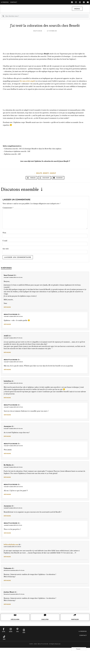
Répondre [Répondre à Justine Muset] (7, 604)
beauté (39, 173)
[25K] (4, 640)
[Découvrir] (15, 616)
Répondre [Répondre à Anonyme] (7, 436)
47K (17, 635)
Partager (75, 622)
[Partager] (74, 616)
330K (10, 635)
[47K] (17, 632)
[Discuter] (45, 616)
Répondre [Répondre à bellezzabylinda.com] (7, 556)
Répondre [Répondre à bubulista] (7, 397)
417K (3, 635)
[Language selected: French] (78, 649)
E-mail (5, 241)
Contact (83, 638)
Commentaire (8, 208)
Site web (6, 249)
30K (24, 636)
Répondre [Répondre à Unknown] (7, 580)
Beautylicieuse (10, 314)
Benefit (46, 173)
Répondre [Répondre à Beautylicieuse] (7, 324)
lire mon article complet (27, 81)
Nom (4, 233)
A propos (5, 2)
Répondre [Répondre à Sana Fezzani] (7, 307)
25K (4, 642)
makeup (53, 173)
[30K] (24, 633)
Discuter (45, 622)
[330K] (11, 632)
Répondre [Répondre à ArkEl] (7, 352)
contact (13, 2)
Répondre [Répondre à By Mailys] (7, 477)
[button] (31, 177)
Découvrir (15, 622)
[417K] (3, 632)
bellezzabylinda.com (11, 544)
